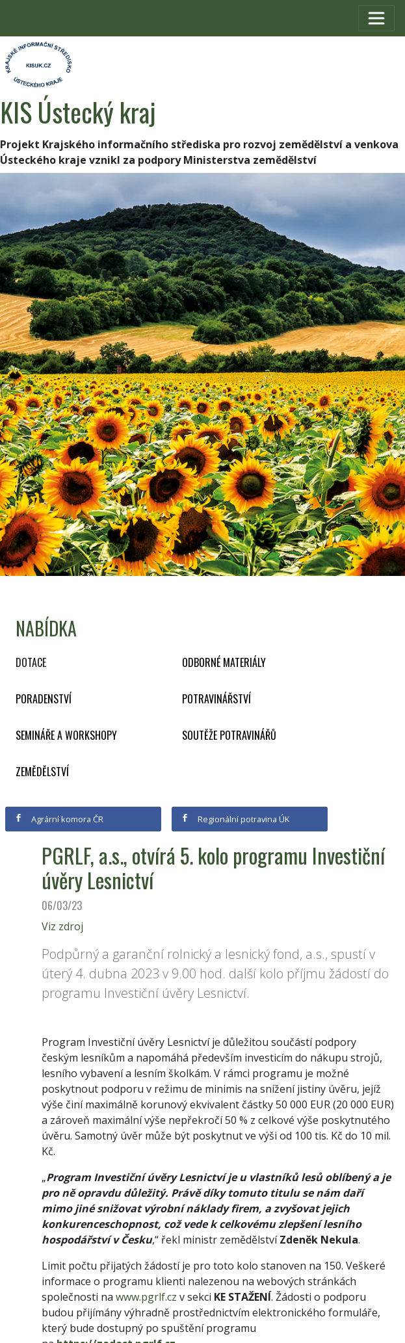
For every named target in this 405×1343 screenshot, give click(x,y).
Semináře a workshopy (66, 735)
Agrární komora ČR (58, 819)
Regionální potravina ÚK (235, 819)
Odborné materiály (224, 662)
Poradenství (44, 699)
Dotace (31, 662)
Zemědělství (42, 771)
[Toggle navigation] (376, 18)
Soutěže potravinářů (229, 735)
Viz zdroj (62, 926)
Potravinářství (216, 699)
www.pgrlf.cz (146, 1297)
